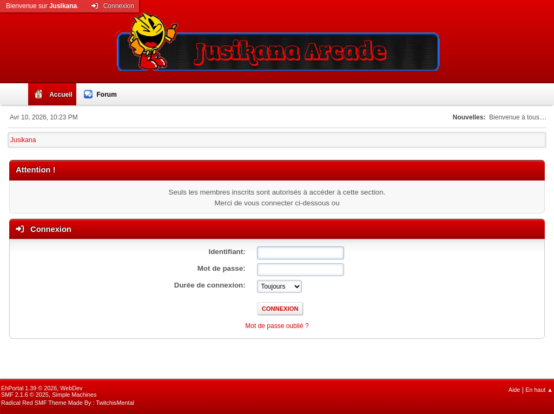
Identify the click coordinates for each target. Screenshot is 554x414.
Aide (514, 389)
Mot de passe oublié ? (276, 326)
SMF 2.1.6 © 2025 (25, 394)
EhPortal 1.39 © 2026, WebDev (41, 388)
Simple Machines (74, 394)
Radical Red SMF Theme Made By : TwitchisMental (67, 402)
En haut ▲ (539, 389)
